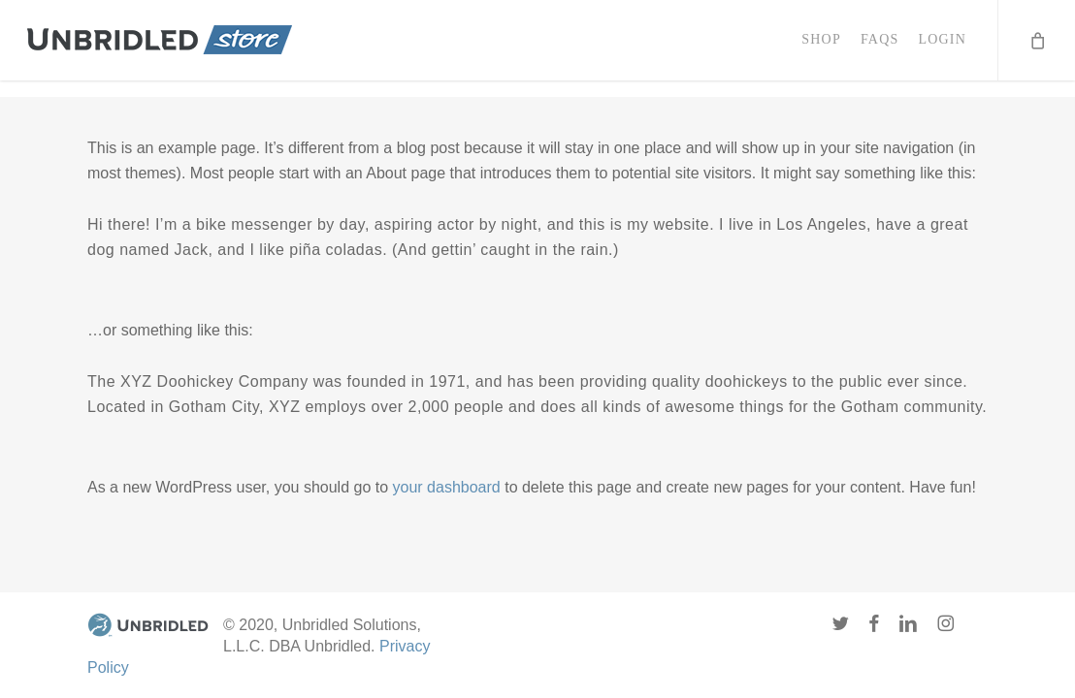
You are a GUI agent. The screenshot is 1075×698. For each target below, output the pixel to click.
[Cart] (1036, 48)
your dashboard (447, 487)
